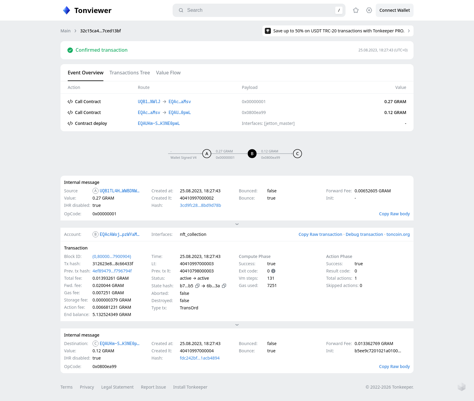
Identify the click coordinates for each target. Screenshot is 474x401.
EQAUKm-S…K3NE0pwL (120, 343)
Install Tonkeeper (190, 387)
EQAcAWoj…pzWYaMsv (120, 234)
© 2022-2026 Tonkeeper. (389, 387)
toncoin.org (398, 234)
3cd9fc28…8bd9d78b (200, 205)
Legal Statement (117, 387)
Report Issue (153, 387)
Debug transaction (364, 234)
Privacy (87, 387)
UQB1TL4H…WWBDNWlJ (120, 190)
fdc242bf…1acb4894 (200, 358)
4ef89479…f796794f (112, 271)
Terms (66, 387)
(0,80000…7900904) (112, 256)
